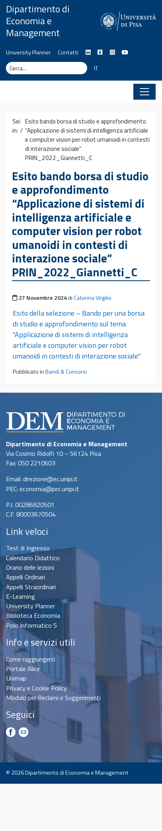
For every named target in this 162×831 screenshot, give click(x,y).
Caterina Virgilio (92, 297)
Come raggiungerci (30, 659)
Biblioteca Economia (33, 615)
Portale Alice (23, 668)
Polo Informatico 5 (31, 625)
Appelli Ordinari (25, 577)
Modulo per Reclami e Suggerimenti (53, 697)
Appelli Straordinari (31, 587)
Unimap (16, 678)
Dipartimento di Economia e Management (38, 21)
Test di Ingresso (28, 548)
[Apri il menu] (144, 92)
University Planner (28, 52)
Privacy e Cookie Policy (36, 688)
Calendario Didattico (33, 558)
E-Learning (20, 596)
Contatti (68, 52)
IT (96, 68)
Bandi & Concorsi (66, 371)
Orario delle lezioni (30, 567)
